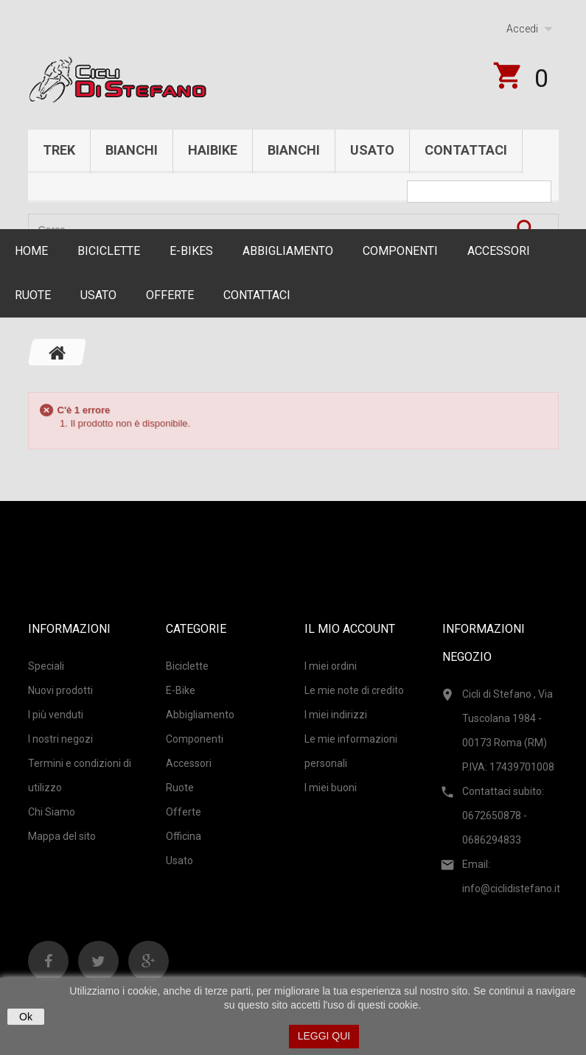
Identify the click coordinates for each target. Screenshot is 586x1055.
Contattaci (466, 150)
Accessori (498, 251)
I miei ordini (330, 666)
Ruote (33, 295)
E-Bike (180, 690)
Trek (59, 150)
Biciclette (108, 251)
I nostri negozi (60, 739)
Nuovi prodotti (60, 690)
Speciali (46, 666)
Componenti (400, 251)
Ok (25, 1017)
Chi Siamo (51, 812)
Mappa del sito (62, 836)
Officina (183, 836)
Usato (372, 150)
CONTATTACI (256, 295)
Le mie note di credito (354, 690)
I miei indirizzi (335, 715)
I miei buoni (330, 787)
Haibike (212, 150)
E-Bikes (191, 251)
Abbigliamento (288, 251)
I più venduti (55, 715)
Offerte (170, 295)
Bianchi (131, 150)
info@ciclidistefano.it (511, 888)
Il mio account (349, 629)
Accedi (522, 29)
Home (31, 251)
